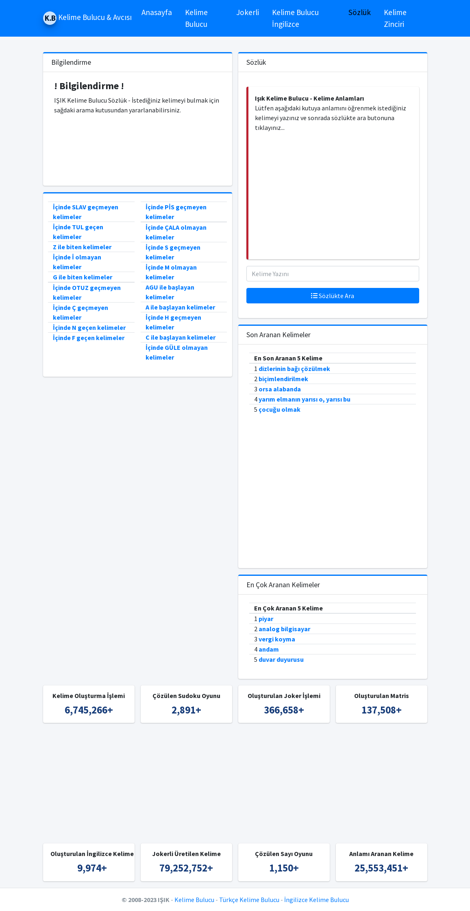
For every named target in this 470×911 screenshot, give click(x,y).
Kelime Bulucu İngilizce (295, 18)
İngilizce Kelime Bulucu (316, 900)
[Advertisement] (137, 149)
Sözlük (359, 12)
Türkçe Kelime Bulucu (249, 900)
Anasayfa (156, 12)
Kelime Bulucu (196, 18)
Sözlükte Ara (332, 296)
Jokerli (247, 12)
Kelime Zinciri (395, 18)
